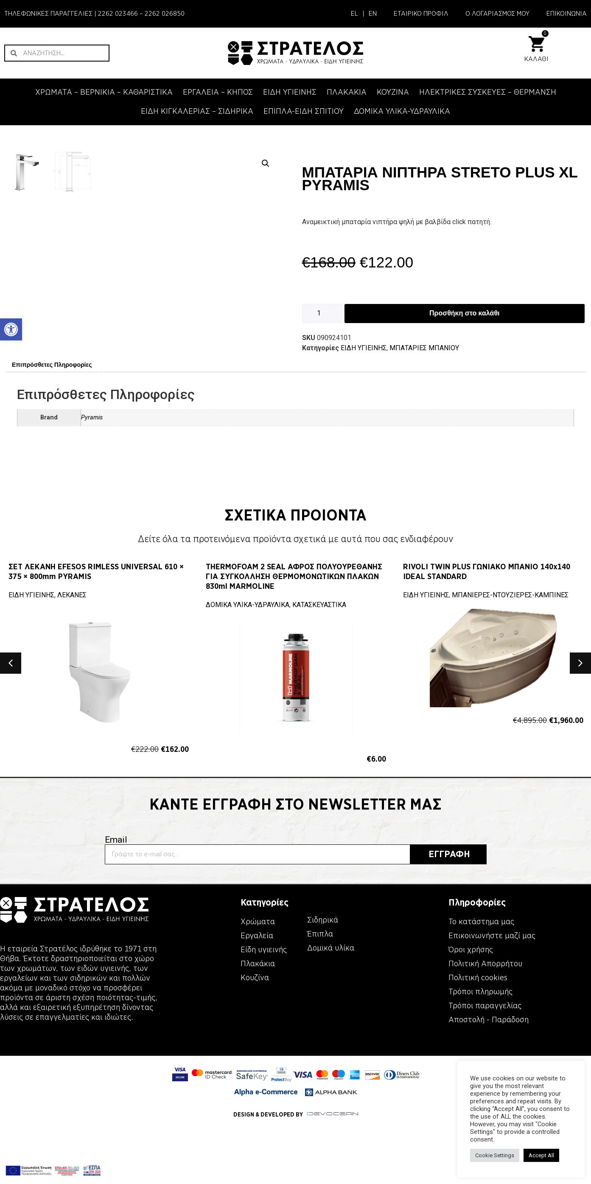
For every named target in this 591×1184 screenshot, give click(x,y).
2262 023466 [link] (118, 13)
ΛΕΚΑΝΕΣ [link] (72, 709)
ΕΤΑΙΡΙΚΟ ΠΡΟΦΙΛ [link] (421, 13)
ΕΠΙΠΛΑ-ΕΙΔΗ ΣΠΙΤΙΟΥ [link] (303, 111)
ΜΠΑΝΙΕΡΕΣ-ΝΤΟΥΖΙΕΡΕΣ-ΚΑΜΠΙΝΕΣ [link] (510, 709)
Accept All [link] (541, 1155)
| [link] (363, 13)
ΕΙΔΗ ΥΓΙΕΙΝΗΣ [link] (290, 92)
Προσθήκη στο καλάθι (464, 313)
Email (116, 953)
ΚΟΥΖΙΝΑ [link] (393, 92)
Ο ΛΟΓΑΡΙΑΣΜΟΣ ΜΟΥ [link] (497, 13)
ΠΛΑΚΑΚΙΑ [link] (347, 92)
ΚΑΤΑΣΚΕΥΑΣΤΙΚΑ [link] (319, 718)
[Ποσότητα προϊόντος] (323, 313)
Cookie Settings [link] (494, 1155)
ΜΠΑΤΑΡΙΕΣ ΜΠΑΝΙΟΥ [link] (424, 348)
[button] (265, 163)
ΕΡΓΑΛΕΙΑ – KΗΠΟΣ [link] (218, 92)
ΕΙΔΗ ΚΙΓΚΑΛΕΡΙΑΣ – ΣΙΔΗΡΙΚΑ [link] (197, 111)
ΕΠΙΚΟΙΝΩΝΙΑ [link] (566, 13)
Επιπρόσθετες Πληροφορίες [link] (52, 478)
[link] (11, 329)
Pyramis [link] (92, 531)
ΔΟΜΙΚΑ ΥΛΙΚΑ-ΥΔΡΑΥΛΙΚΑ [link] (402, 111)
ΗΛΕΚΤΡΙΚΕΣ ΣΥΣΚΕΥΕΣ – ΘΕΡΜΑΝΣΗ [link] (487, 92)
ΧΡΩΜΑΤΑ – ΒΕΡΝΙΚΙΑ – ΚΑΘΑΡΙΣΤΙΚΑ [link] (104, 92)
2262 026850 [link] (165, 13)
